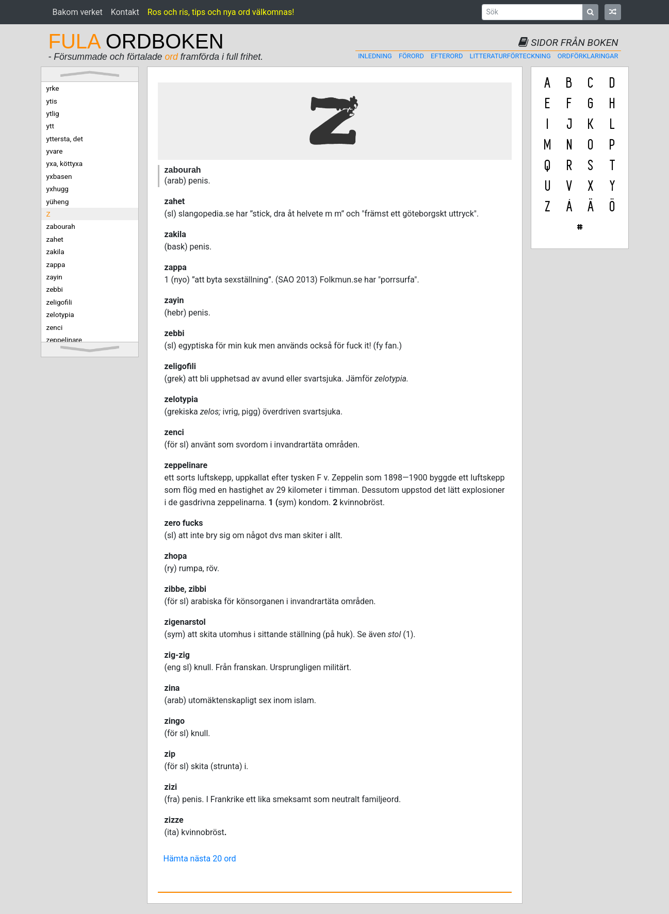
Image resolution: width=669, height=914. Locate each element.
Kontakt (125, 12)
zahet (54, 239)
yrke (52, 88)
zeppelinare (64, 340)
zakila (55, 251)
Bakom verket (78, 12)
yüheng (57, 201)
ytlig (52, 113)
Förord (411, 56)
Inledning (375, 56)
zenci (54, 327)
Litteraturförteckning (510, 56)
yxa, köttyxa (64, 163)
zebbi (54, 289)
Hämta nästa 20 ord (200, 858)
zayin (54, 277)
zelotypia (60, 314)
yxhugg (57, 189)
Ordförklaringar (588, 56)
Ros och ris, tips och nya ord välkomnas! (221, 12)
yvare (54, 151)
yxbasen (59, 176)
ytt (50, 126)
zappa (56, 264)
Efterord (447, 56)
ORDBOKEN (136, 41)
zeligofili (59, 302)
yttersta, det (64, 139)
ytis (51, 101)
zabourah (60, 226)
